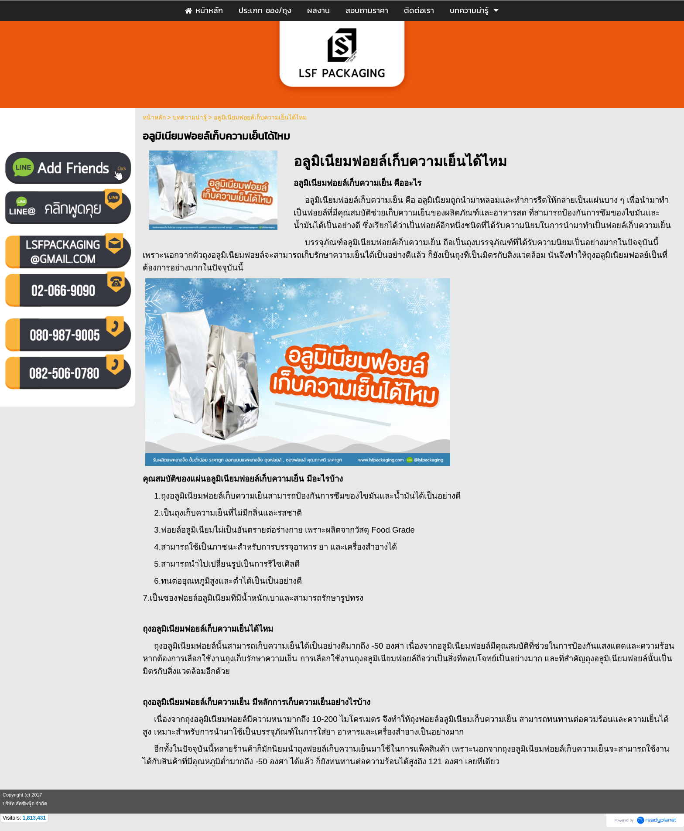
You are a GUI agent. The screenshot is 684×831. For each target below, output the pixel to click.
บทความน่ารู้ (190, 117)
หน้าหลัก (154, 117)
